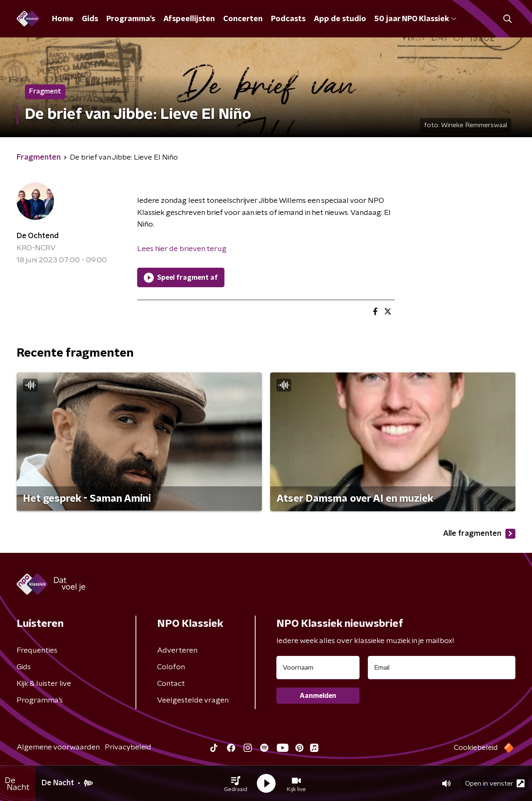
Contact (171, 684)
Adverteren (177, 650)
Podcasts (288, 19)
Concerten (243, 19)
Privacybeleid (128, 747)
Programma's (130, 19)
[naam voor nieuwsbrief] (318, 667)
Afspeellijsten (189, 19)
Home (63, 19)
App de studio (340, 19)
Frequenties (37, 650)
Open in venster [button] (495, 783)
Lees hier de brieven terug (182, 249)
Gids (90, 19)
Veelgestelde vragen (193, 700)
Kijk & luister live (44, 684)
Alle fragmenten (479, 534)
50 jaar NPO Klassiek (415, 19)
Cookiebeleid (476, 748)
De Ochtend (38, 236)
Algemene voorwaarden (58, 747)
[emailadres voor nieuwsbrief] (441, 667)
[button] (235, 783)
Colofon (171, 667)
